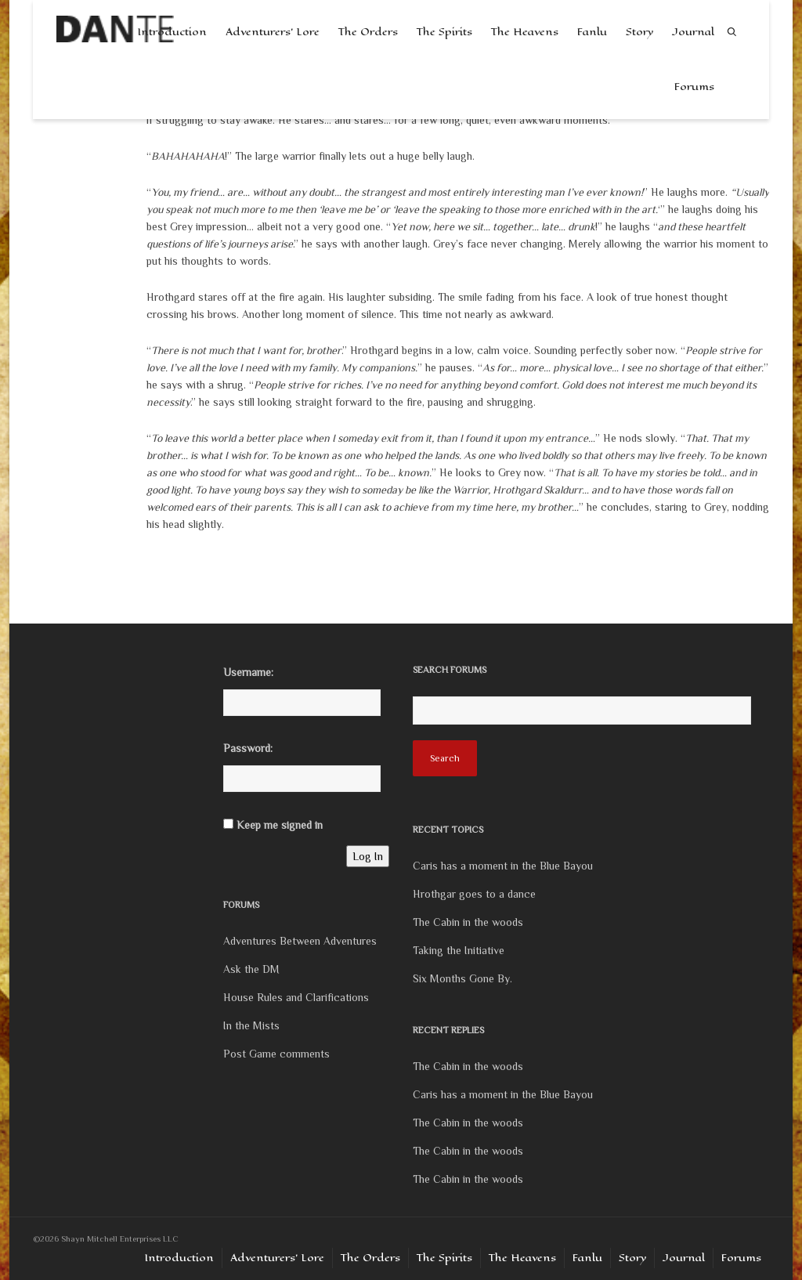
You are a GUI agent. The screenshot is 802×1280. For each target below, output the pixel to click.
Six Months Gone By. (462, 978)
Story (639, 31)
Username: (248, 672)
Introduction (179, 1257)
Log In (367, 856)
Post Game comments (276, 1053)
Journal (693, 31)
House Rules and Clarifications (296, 997)
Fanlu (592, 31)
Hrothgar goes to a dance (474, 894)
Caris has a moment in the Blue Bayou (503, 865)
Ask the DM (251, 969)
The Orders (368, 31)
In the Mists (251, 1025)
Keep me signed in (280, 825)
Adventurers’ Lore (273, 31)
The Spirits (444, 31)
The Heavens (524, 31)
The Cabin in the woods (468, 922)
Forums (694, 86)
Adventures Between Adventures (300, 941)
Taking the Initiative (458, 950)
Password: (248, 748)
